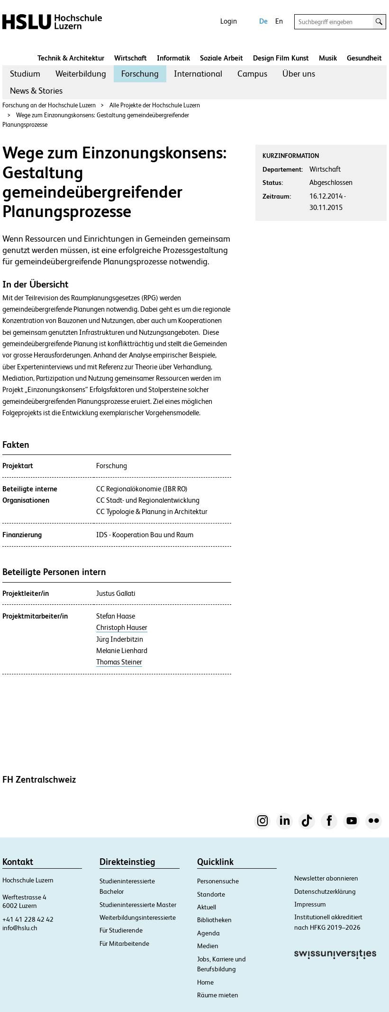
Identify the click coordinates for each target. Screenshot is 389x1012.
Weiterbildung (80, 74)
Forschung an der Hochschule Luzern (49, 105)
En (279, 21)
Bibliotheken (214, 920)
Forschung (140, 74)
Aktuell (206, 907)
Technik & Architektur (70, 58)
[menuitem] (25, 73)
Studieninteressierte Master (138, 904)
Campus (252, 74)
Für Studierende (121, 930)
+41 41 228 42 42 (28, 919)
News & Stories (36, 91)
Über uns (298, 74)
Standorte (211, 894)
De (263, 21)
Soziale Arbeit (221, 58)
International (198, 74)
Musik (328, 58)
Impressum (310, 904)
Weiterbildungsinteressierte (138, 917)
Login (228, 21)
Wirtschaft (130, 58)
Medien (207, 946)
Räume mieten (217, 995)
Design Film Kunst (281, 58)
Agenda (208, 933)
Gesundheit (364, 58)
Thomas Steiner (119, 662)
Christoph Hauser (121, 627)
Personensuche (218, 881)
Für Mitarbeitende (124, 943)
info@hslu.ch (19, 928)
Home (205, 982)
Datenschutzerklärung (325, 891)
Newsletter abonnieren (326, 878)
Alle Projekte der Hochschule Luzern (154, 105)
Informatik (173, 58)
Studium (25, 74)
